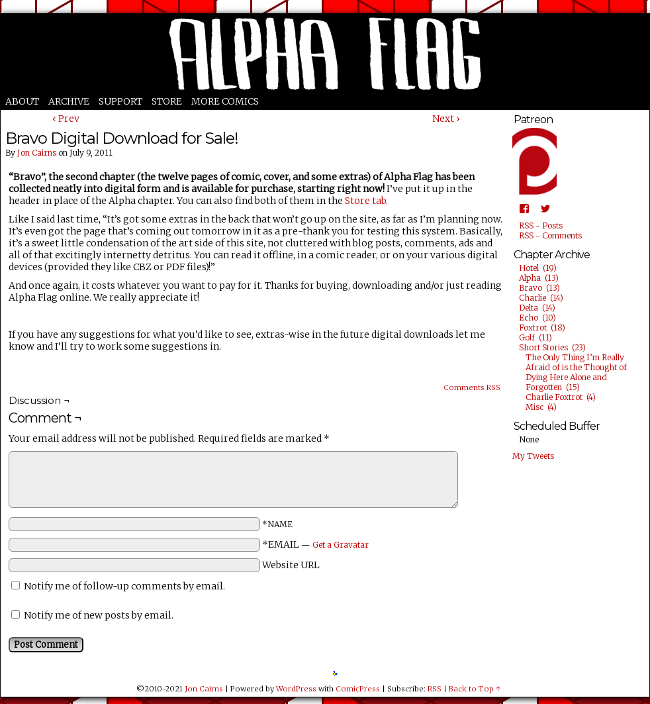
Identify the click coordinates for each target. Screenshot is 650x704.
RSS (434, 688)
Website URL (291, 565)
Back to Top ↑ (474, 688)
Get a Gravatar (340, 545)
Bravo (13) (539, 288)
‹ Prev (65, 119)
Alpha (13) (539, 278)
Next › (446, 119)
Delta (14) (537, 308)
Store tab (365, 201)
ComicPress (358, 688)
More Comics (225, 101)
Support (120, 101)
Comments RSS (471, 387)
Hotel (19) (538, 268)
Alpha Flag (325, 53)
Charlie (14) (541, 298)
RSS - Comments (550, 235)
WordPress (296, 688)
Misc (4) (541, 407)
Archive (68, 101)
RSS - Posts (541, 225)
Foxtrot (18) (542, 327)
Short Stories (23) (552, 347)
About (22, 101)
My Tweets (533, 456)
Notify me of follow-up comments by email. (124, 586)
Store (167, 101)
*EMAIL (315, 544)
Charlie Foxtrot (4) (561, 397)
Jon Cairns (36, 153)
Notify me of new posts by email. (98, 615)
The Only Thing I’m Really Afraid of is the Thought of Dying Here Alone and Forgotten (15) (576, 372)
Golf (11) (535, 337)
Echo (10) (537, 318)
